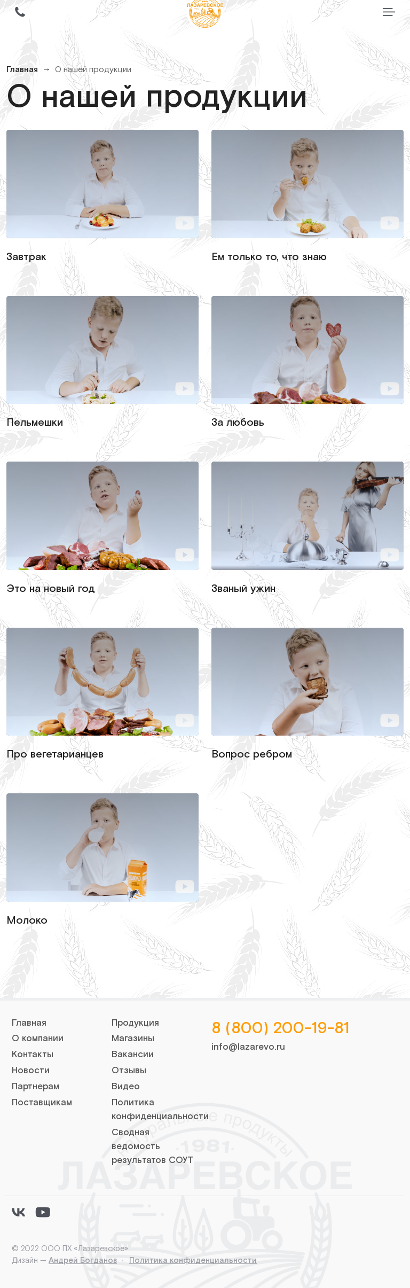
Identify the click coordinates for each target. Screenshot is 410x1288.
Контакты (32, 1054)
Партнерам (35, 1086)
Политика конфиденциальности (193, 1260)
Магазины (133, 1038)
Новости (31, 1070)
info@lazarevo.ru (248, 1047)
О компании (38, 1038)
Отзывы (129, 1070)
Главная (22, 69)
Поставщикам (42, 1103)
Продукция (135, 1023)
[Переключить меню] (388, 12)
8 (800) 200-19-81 (280, 1028)
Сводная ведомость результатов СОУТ (152, 1146)
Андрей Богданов (83, 1260)
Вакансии (133, 1054)
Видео (126, 1086)
